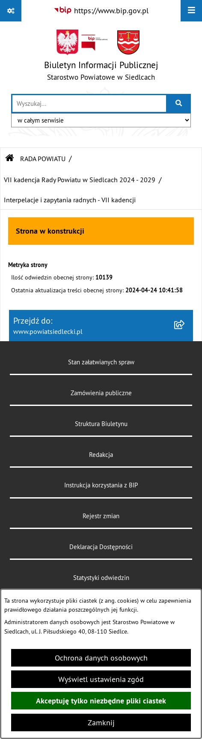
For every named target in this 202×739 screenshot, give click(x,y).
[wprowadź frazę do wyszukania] (89, 103)
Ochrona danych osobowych (101, 658)
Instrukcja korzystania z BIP (101, 485)
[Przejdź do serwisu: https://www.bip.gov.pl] (101, 10)
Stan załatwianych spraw (101, 362)
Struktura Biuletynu (101, 424)
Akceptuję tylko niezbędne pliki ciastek (101, 701)
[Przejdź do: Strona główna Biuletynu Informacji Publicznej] (10, 158)
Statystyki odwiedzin (101, 578)
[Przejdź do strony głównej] (101, 57)
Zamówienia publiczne (101, 393)
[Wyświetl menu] (191, 10)
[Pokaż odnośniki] (10, 10)
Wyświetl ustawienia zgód (101, 679)
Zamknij (101, 722)
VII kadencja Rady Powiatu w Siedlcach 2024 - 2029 (79, 179)
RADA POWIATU (42, 158)
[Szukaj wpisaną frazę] (179, 103)
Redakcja (101, 455)
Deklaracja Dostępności (101, 547)
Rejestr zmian (101, 516)
